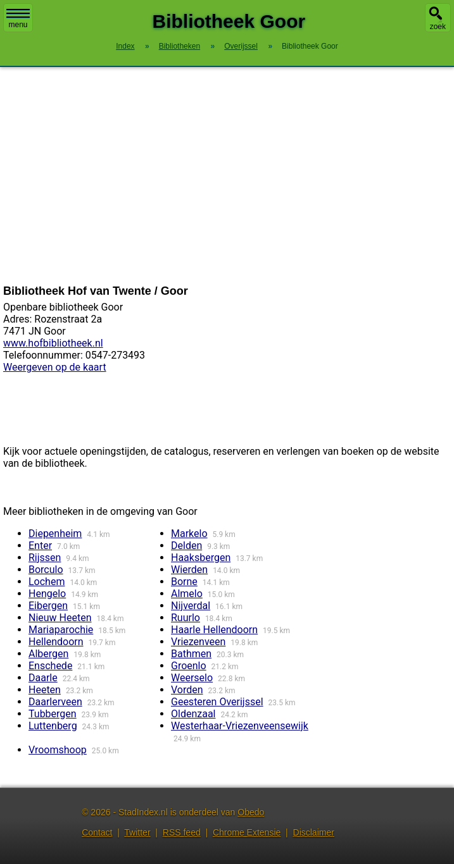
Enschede (50, 666)
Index (125, 46)
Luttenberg (52, 726)
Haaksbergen (200, 558)
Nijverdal (190, 606)
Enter (40, 546)
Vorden (187, 690)
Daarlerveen (55, 702)
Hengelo (47, 594)
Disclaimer (313, 832)
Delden (186, 546)
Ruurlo (185, 618)
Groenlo (188, 666)
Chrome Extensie (247, 832)
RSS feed (182, 832)
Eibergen (48, 606)
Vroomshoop (57, 750)
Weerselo (192, 678)
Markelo (189, 534)
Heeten (44, 690)
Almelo (187, 594)
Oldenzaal (193, 714)
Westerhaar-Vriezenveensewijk (239, 726)
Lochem (46, 582)
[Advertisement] (227, 175)
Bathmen (191, 654)
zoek (438, 26)
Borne (184, 582)
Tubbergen (52, 714)
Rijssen (44, 558)
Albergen (48, 654)
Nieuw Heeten (60, 618)
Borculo (45, 570)
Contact (97, 832)
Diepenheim (55, 534)
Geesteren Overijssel (217, 702)
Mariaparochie (60, 630)
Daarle (43, 678)
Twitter (137, 832)
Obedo (250, 812)
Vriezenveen (198, 642)
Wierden (189, 570)
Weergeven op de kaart (54, 367)
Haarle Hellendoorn (214, 630)
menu (18, 19)
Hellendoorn (56, 642)
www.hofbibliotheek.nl (53, 343)
